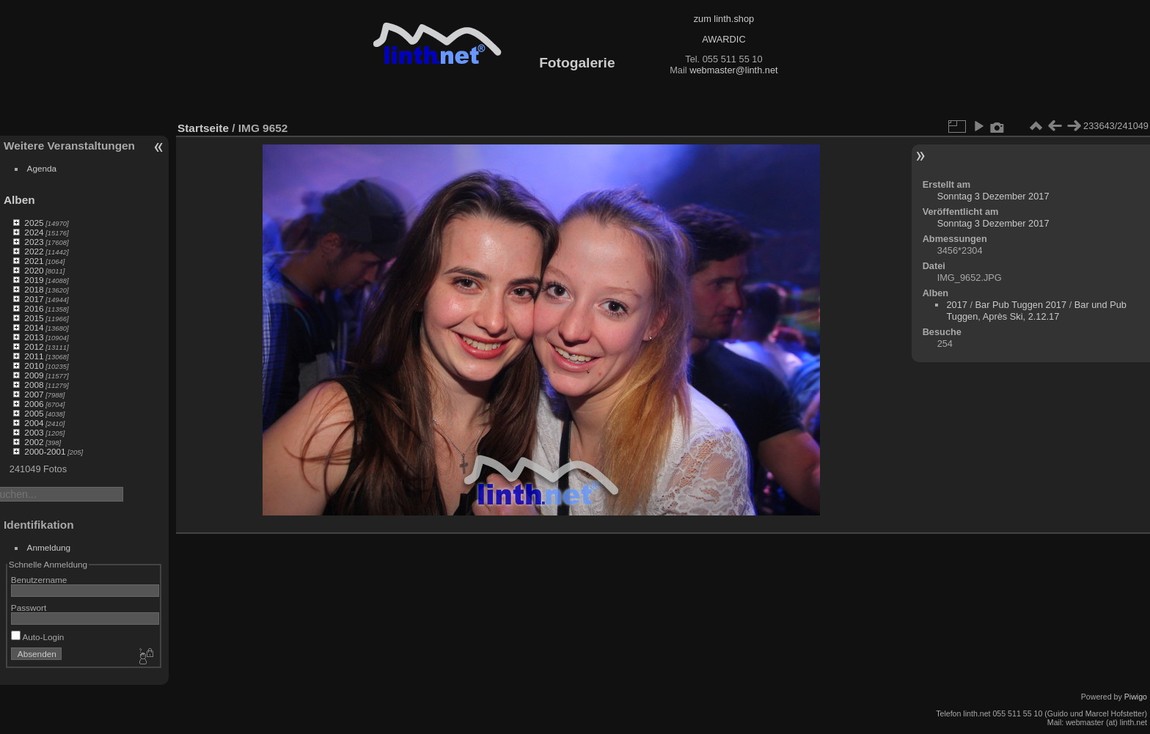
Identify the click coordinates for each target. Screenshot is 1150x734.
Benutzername (39, 579)
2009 (33, 375)
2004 (33, 422)
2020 (33, 270)
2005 (33, 413)
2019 (33, 280)
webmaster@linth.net (733, 70)
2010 (33, 365)
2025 (33, 222)
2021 (33, 260)
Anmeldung (49, 547)
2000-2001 (44, 451)
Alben (19, 200)
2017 (33, 299)
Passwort (28, 607)
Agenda (42, 168)
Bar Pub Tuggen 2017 (1021, 304)
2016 (33, 308)
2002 (33, 442)
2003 (33, 432)
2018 (33, 289)
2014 (33, 327)
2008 (33, 384)
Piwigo (1135, 696)
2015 (33, 318)
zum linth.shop (724, 18)
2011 (33, 356)
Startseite (203, 128)
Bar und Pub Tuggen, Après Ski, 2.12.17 (1036, 310)
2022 (33, 251)
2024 (33, 232)
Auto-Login (38, 637)
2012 (33, 346)
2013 (33, 337)
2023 (33, 241)
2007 (33, 394)
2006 (33, 403)
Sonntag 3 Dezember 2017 (993, 196)
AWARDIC (723, 39)
